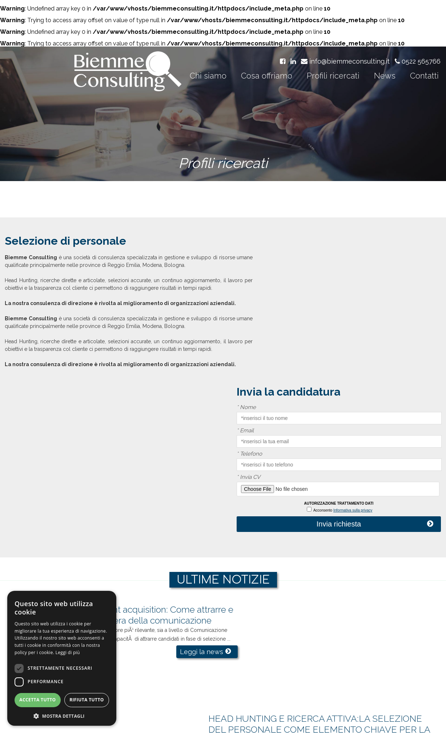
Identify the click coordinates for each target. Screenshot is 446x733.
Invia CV (283, 326)
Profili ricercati (333, 76)
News (384, 76)
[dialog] (61, 658)
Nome (280, 256)
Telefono (284, 303)
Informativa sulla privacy (370, 359)
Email (279, 280)
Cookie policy (336, 720)
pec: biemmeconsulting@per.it (337, 711)
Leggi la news (172, 534)
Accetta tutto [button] (37, 700)
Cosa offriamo (266, 76)
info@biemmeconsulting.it (345, 62)
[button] (62, 715)
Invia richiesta (356, 373)
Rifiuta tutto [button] (86, 700)
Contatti (424, 76)
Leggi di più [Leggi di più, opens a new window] (68, 653)
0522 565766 (418, 62)
